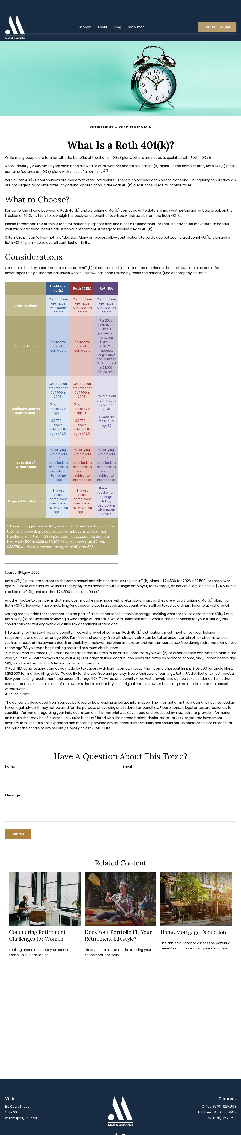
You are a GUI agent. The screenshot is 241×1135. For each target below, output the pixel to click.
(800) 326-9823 (224, 1099)
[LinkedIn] (124, 1122)
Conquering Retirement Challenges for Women (37, 922)
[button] (85, 14)
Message (12, 782)
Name (10, 753)
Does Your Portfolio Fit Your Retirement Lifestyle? (118, 922)
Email (127, 753)
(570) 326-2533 (224, 1094)
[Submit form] (18, 821)
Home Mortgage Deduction (193, 919)
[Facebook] (116, 1122)
